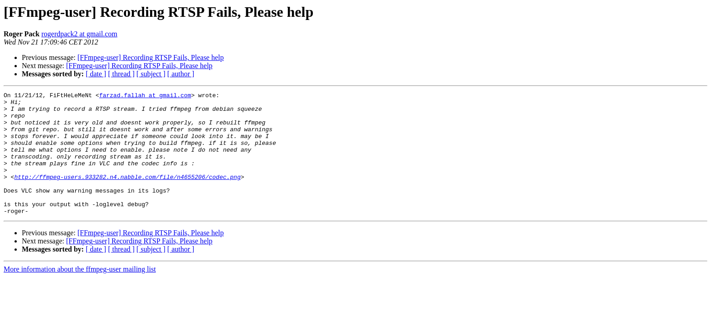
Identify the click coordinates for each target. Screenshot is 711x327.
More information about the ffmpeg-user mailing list (80, 293)
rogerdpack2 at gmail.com (79, 34)
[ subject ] (151, 74)
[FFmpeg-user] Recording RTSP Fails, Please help (151, 57)
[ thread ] (121, 74)
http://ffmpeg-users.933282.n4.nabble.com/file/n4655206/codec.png (127, 194)
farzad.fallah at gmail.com (145, 96)
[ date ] (96, 74)
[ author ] (181, 74)
